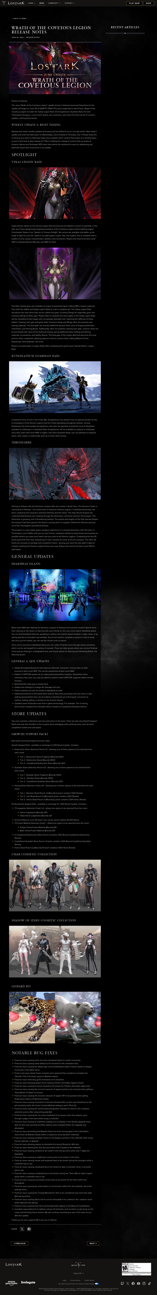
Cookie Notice (89, 1280)
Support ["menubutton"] (70, 3)
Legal (64, 1280)
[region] (125, 90)
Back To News (18, 18)
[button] (55, 68)
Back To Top (78, 1265)
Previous (20, 1243)
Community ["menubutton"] (54, 3)
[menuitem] (31, 3)
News (41, 3)
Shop (148, 3)
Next (93, 1243)
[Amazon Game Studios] (11, 1283)
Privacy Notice (75, 1280)
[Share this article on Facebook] (29, 1229)
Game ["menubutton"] (31, 3)
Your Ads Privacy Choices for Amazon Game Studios (78, 1284)
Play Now (134, 3)
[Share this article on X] (22, 1229)
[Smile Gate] (28, 1283)
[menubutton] (78, 1273)
